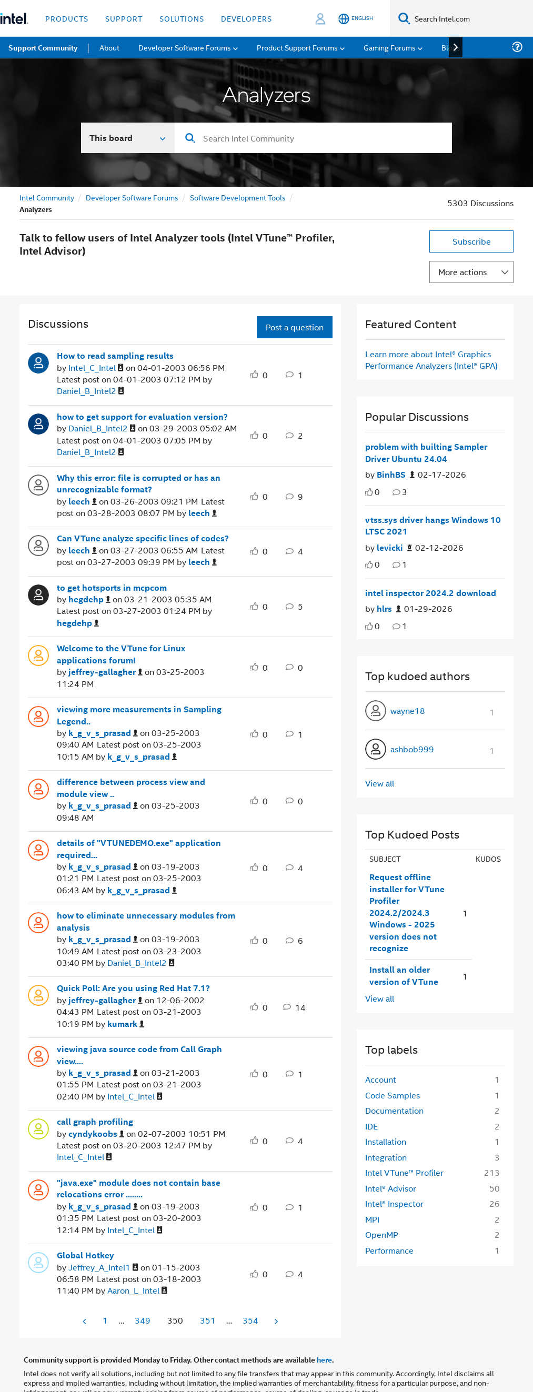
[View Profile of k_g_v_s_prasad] (103, 733)
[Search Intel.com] (471, 18)
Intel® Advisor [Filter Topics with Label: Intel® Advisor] (390, 1188)
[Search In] (128, 138)
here (324, 1359)
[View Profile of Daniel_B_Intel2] (90, 391)
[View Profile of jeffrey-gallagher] (105, 672)
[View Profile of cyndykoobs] (96, 1133)
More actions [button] (462, 272)
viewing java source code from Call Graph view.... (139, 1055)
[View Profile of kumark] (125, 1024)
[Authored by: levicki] (394, 547)
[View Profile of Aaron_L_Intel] (137, 1290)
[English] (356, 19)
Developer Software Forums (132, 197)
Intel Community (46, 197)
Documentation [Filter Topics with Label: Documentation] (394, 1110)
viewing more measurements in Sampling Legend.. (139, 715)
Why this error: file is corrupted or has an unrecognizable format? (138, 484)
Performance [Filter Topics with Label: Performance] (389, 1250)
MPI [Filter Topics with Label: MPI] (372, 1219)
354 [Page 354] (250, 1320)
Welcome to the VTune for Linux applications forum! (121, 654)
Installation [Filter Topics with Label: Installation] (385, 1141)
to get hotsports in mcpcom (112, 587)
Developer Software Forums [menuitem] (184, 47)
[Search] (404, 18)
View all (379, 783)
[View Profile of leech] (82, 501)
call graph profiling (95, 1121)
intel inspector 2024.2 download (430, 593)
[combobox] (313, 138)
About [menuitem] (109, 47)
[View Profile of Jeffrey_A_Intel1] (103, 1267)
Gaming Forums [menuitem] (390, 47)
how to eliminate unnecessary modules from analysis (146, 921)
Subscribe (471, 241)
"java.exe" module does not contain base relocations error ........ (138, 1189)
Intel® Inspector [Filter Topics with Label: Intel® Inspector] (394, 1203)
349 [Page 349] (142, 1320)
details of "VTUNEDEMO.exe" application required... (139, 849)
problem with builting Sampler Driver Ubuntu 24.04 (426, 453)
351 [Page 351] (208, 1320)
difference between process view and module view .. (131, 788)
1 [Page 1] (105, 1320)
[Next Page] (275, 1321)
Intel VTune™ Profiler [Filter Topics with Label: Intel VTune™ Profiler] (404, 1172)
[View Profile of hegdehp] (89, 599)
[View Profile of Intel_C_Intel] (96, 368)
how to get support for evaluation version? (142, 416)
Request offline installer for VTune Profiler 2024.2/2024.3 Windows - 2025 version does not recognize (407, 912)
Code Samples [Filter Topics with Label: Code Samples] (392, 1095)
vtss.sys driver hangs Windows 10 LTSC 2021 (433, 526)
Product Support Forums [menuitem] (297, 47)
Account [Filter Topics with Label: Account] (380, 1079)
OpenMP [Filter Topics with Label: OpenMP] (381, 1234)
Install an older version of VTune (403, 975)
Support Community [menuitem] (42, 47)
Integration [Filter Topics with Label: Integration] (386, 1157)
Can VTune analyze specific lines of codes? (143, 538)
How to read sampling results (115, 355)
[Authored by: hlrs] (389, 608)
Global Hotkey (85, 1255)
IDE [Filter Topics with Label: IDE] (371, 1126)
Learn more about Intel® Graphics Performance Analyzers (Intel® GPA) (431, 359)
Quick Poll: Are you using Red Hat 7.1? (133, 988)
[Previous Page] (85, 1321)
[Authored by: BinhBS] (396, 474)
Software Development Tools (238, 197)
